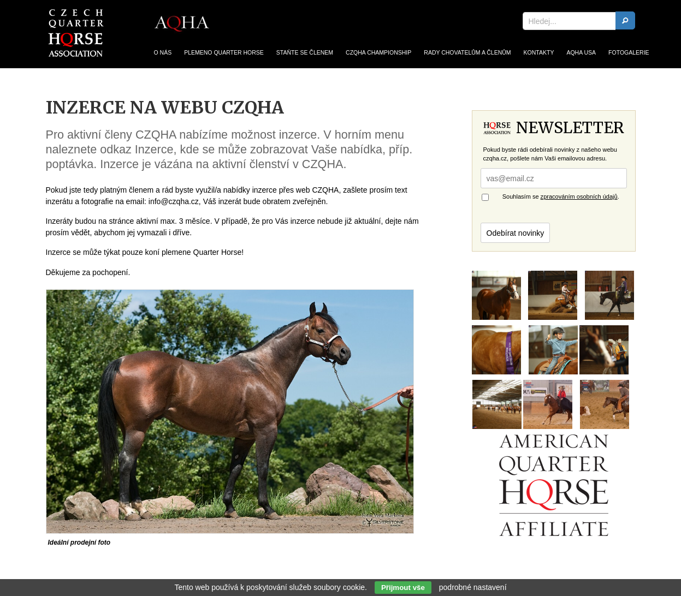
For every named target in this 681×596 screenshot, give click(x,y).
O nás (163, 53)
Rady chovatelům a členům (467, 53)
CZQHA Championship (378, 53)
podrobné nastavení (473, 587)
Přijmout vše (403, 587)
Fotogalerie (628, 53)
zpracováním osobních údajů (579, 196)
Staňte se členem (304, 53)
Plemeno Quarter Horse (224, 53)
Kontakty (539, 53)
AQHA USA (581, 53)
